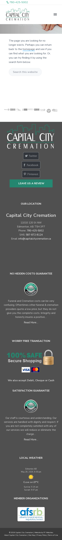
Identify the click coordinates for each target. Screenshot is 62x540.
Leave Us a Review (31, 183)
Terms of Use (53, 535)
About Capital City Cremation (15, 535)
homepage (29, 49)
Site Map (31, 535)
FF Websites (48, 532)
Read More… (31, 322)
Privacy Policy (42, 535)
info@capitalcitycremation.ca (34, 238)
